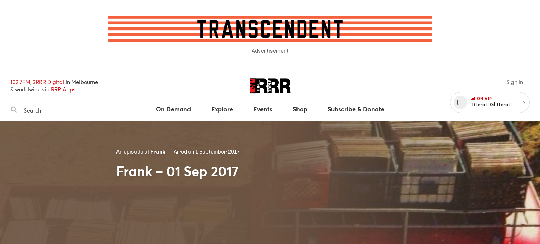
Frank (157, 152)
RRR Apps (63, 89)
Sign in (514, 81)
